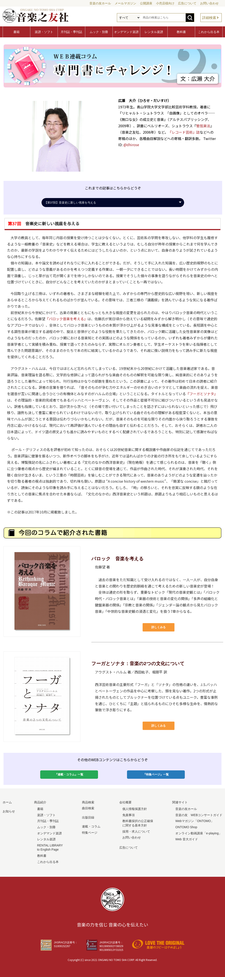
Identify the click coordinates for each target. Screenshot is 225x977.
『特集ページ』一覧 (156, 774)
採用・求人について (136, 831)
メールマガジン (125, 3)
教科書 (181, 32)
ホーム (7, 802)
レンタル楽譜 (154, 32)
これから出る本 (209, 32)
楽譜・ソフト (44, 32)
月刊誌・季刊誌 (71, 32)
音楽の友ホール (100, 3)
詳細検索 (209, 18)
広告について (187, 3)
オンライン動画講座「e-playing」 (198, 833)
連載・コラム (91, 826)
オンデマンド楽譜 (126, 32)
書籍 (16, 32)
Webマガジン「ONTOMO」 (194, 821)
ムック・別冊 (99, 32)
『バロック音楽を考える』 (66, 318)
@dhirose (131, 144)
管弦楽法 (203, 125)
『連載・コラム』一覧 (69, 774)
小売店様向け (165, 3)
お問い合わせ (209, 3)
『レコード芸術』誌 (184, 132)
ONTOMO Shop (186, 827)
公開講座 (146, 3)
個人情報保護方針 (134, 809)
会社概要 (125, 802)
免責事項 (128, 815)
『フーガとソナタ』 (202, 393)
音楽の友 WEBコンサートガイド (198, 815)
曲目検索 (88, 808)
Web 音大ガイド (186, 839)
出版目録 (88, 817)
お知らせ (9, 811)
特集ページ (89, 832)
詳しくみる (158, 627)
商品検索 (88, 802)
